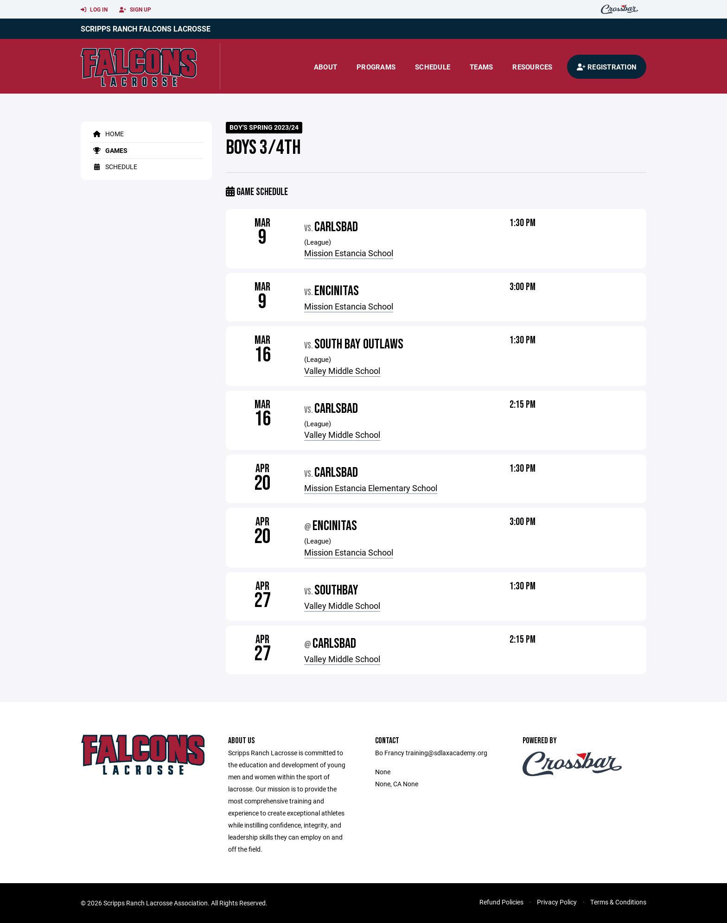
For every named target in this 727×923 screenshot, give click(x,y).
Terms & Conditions (618, 902)
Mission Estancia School (348, 253)
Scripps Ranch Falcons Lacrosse (145, 28)
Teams (481, 66)
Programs (376, 66)
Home (107, 133)
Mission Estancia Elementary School (370, 487)
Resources (532, 66)
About (325, 66)
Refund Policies (501, 902)
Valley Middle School (342, 370)
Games (109, 150)
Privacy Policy (557, 902)
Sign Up (135, 10)
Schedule (432, 66)
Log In (94, 10)
